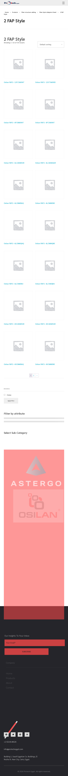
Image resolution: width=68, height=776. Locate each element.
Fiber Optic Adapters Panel (47, 12)
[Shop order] (51, 44)
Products (15, 12)
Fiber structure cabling (28, 12)
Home (7, 12)
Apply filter (11, 401)
